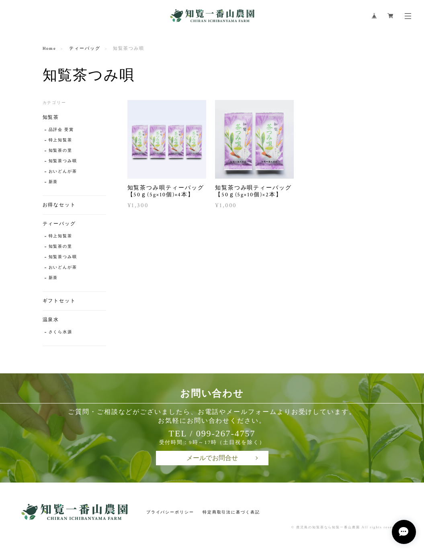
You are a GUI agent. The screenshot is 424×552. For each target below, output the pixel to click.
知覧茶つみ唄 (63, 161)
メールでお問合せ (212, 457)
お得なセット (59, 205)
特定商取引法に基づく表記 (231, 512)
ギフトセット (59, 301)
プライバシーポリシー (170, 512)
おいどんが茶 (63, 171)
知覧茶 (51, 117)
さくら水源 (61, 332)
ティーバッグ (84, 48)
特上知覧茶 (61, 140)
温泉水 (51, 320)
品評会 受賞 (61, 129)
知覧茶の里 (61, 150)
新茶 (53, 182)
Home (50, 48)
